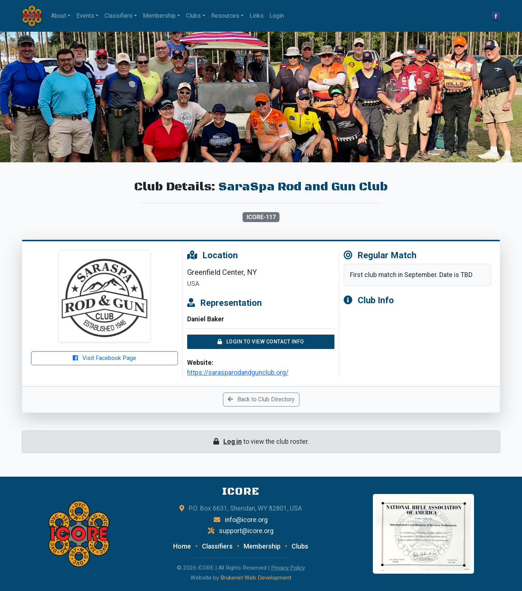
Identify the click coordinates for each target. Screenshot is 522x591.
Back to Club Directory (261, 399)
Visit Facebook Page (104, 358)
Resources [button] (225, 15)
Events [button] (85, 15)
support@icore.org (246, 531)
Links (257, 15)
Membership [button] (159, 15)
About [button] (58, 15)
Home (182, 546)
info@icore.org (246, 519)
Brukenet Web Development (255, 577)
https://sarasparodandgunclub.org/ (237, 372)
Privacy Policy (288, 567)
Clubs (300, 546)
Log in (232, 441)
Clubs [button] (193, 15)
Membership (262, 546)
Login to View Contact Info (260, 342)
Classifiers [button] (118, 15)
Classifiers (217, 546)
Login (276, 15)
